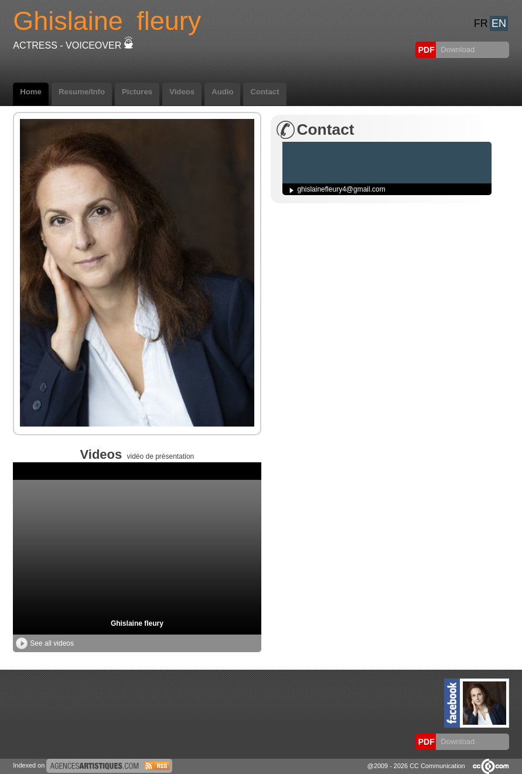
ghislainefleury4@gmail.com (341, 189)
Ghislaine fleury (137, 623)
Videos (182, 91)
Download (457, 49)
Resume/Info (82, 91)
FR (481, 23)
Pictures (137, 91)
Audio (222, 91)
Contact (264, 91)
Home (31, 91)
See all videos (45, 643)
